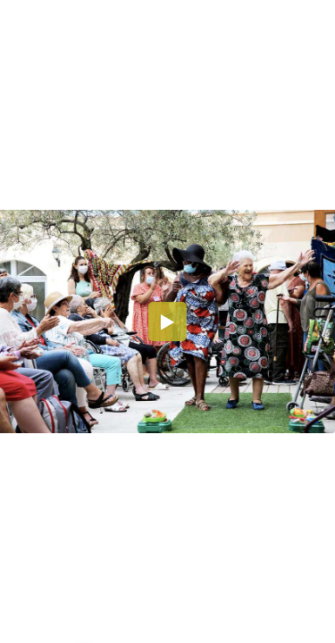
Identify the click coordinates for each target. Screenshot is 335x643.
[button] (168, 321)
